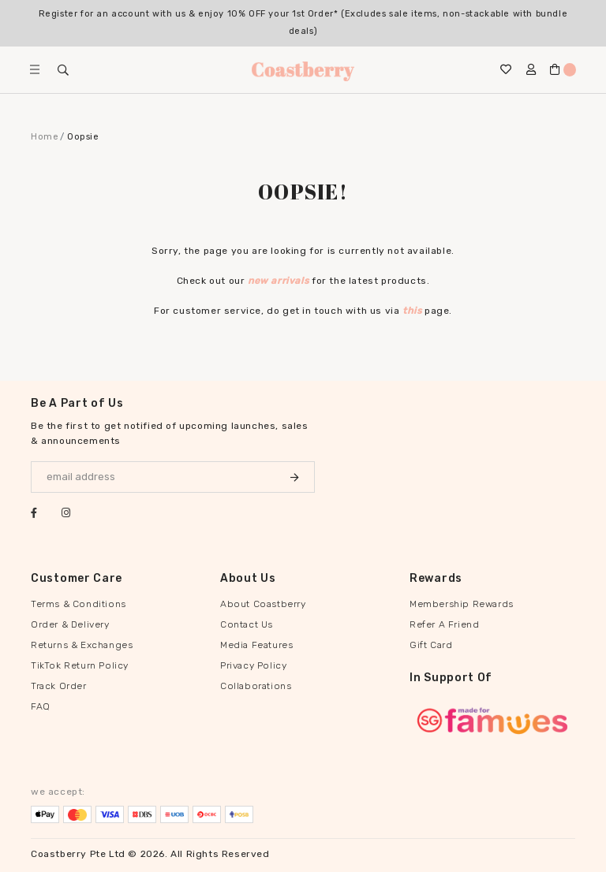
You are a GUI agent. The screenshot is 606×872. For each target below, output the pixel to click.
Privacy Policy (253, 665)
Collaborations (255, 685)
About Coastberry (263, 603)
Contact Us (246, 624)
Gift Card (431, 644)
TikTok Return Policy (80, 665)
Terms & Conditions (78, 603)
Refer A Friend (444, 624)
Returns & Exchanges (82, 644)
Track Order (59, 685)
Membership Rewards (462, 603)
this (411, 310)
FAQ (40, 706)
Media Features (256, 644)
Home (44, 137)
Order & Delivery (70, 624)
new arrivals (278, 280)
